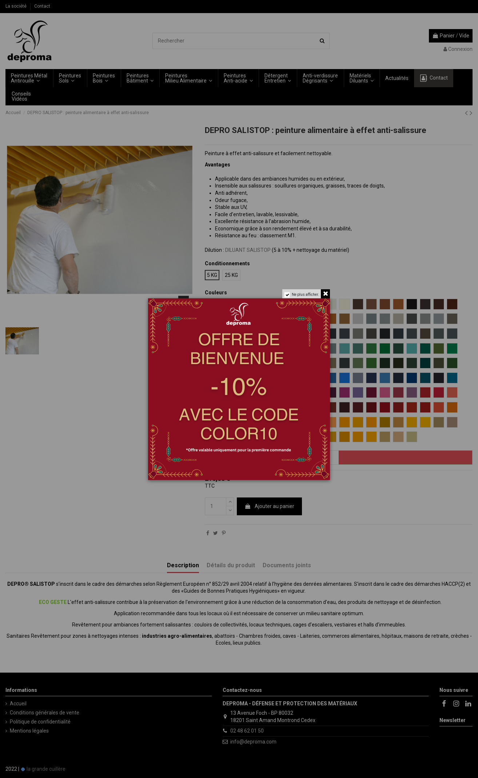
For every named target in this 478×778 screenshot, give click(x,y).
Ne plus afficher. (305, 295)
